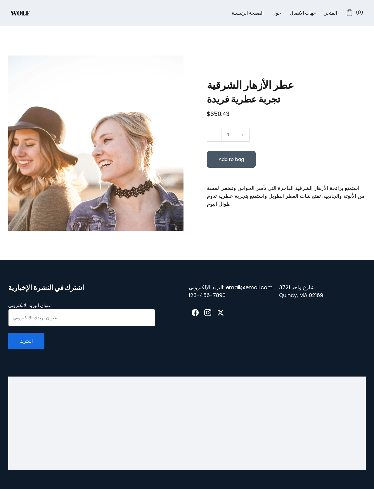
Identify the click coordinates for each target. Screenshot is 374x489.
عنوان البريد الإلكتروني (29, 305)
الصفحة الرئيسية (248, 13)
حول (276, 13)
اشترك (26, 341)
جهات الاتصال (303, 13)
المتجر (331, 13)
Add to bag (231, 160)
